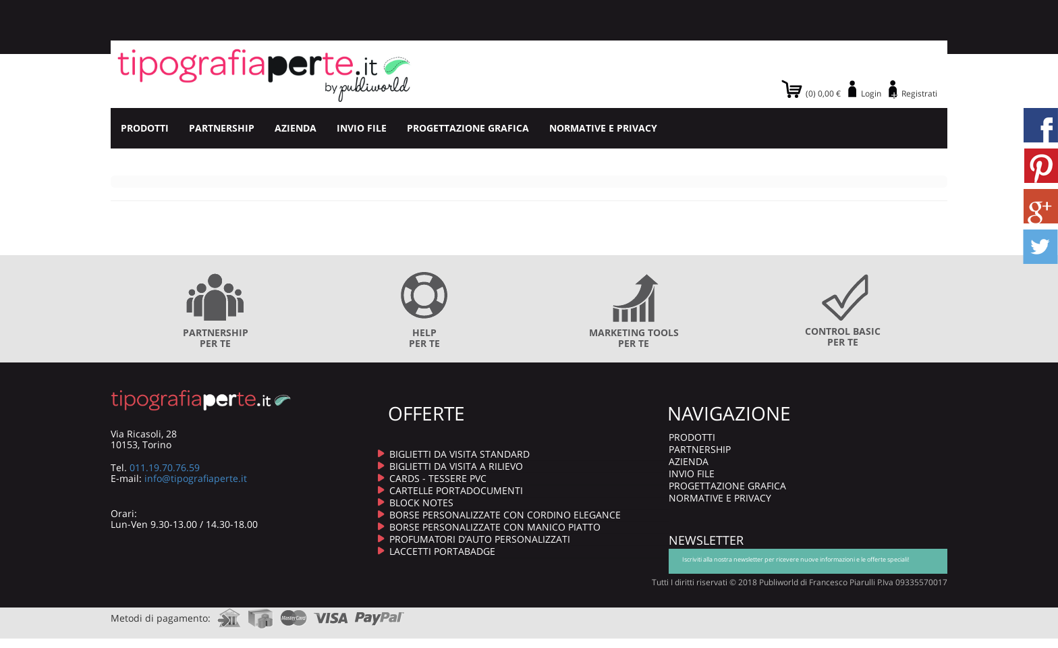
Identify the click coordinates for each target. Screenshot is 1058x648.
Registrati (919, 93)
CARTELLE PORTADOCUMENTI (456, 490)
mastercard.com (293, 614)
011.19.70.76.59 (165, 467)
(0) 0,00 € (823, 93)
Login (871, 93)
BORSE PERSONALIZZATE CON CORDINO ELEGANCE (505, 514)
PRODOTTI (145, 128)
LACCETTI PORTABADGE (442, 551)
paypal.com (380, 614)
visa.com (331, 614)
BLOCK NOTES (421, 502)
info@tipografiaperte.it (195, 478)
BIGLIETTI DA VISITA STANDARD (459, 454)
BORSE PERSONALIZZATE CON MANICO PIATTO (495, 526)
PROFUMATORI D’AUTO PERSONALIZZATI (479, 539)
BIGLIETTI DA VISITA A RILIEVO (456, 466)
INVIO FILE (362, 128)
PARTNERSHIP (221, 128)
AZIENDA (295, 128)
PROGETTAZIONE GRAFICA (468, 128)
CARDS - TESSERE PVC (437, 478)
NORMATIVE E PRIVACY (603, 128)
